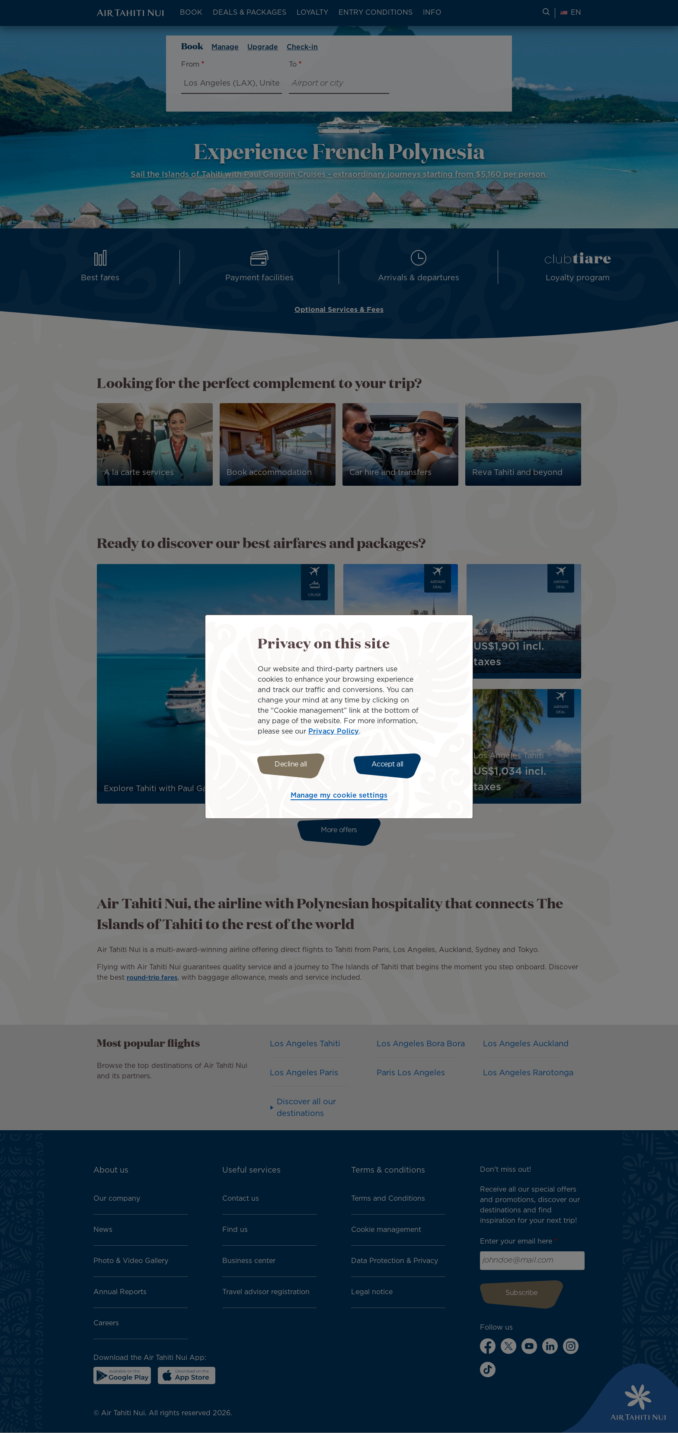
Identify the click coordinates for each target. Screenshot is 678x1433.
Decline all (288, 764)
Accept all (390, 764)
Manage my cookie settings (339, 797)
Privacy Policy (333, 730)
